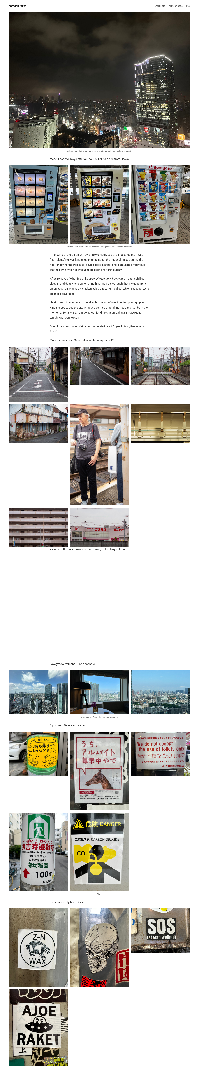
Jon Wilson (72, 317)
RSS (188, 6)
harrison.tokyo (17, 5)
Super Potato (121, 326)
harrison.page (176, 6)
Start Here (160, 6)
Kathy (82, 326)
